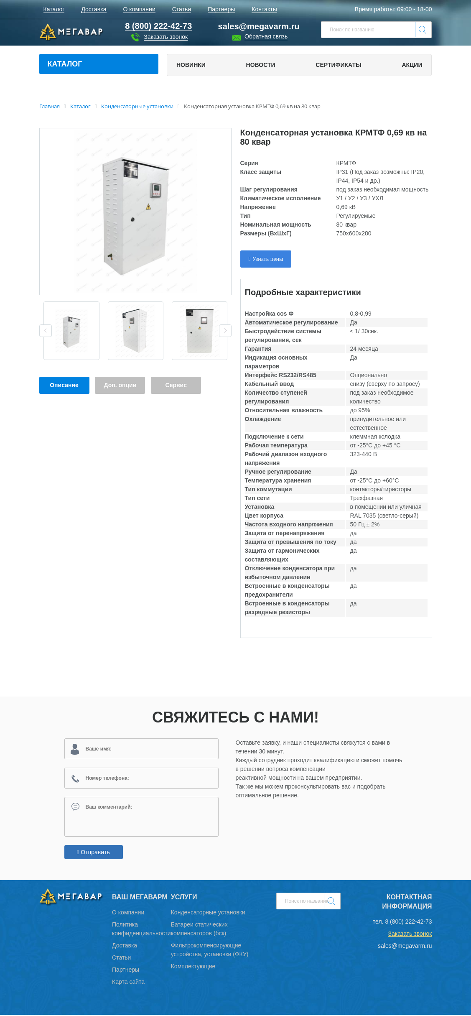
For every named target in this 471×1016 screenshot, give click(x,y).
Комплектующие (193, 967)
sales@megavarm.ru (259, 26)
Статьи (121, 958)
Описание (64, 385)
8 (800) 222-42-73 (408, 922)
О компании (128, 913)
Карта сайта (128, 983)
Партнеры (125, 970)
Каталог (65, 64)
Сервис (176, 385)
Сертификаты (338, 64)
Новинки (191, 64)
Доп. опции (120, 385)
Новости (260, 64)
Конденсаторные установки (208, 913)
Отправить (93, 853)
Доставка (124, 946)
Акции (412, 64)
